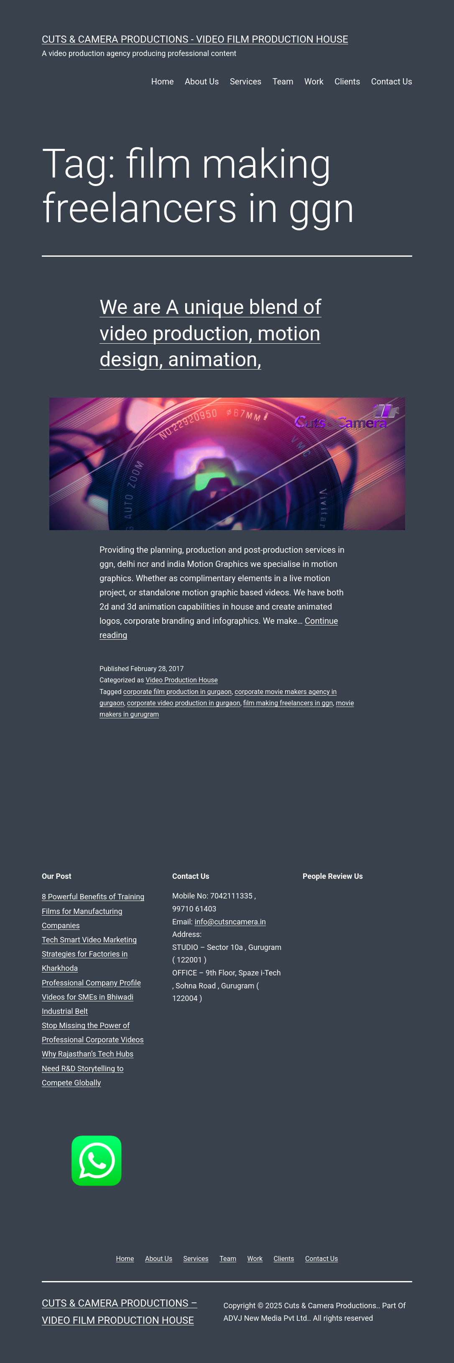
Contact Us (391, 82)
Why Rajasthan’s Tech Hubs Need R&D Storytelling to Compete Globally (87, 1068)
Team (283, 82)
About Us (202, 82)
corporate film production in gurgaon (177, 692)
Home (162, 82)
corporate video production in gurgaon (183, 703)
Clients (347, 82)
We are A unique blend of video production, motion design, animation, (210, 333)
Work (314, 82)
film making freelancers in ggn (288, 703)
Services (245, 82)
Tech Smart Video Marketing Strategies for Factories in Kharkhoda (89, 953)
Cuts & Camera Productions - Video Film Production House (195, 39)
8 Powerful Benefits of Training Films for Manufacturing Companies (93, 910)
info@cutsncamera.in (230, 921)
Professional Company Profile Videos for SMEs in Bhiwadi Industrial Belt (91, 997)
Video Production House (181, 680)
